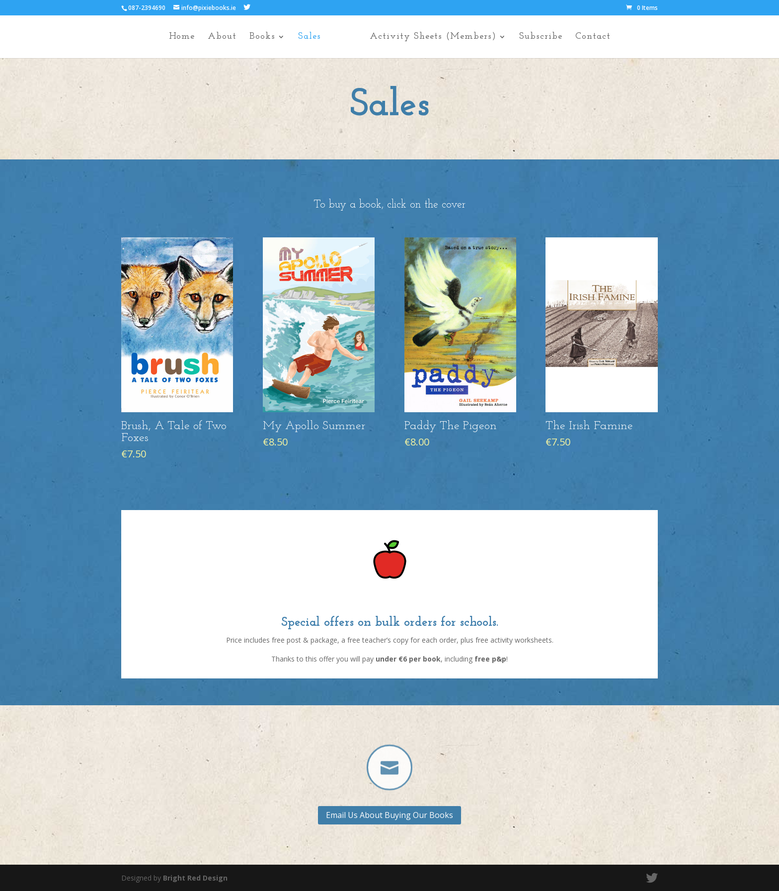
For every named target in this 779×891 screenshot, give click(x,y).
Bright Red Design (195, 878)
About (216, 37)
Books (256, 37)
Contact (598, 37)
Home (176, 37)
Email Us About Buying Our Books (389, 815)
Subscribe (546, 37)
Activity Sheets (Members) (438, 37)
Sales (303, 37)
